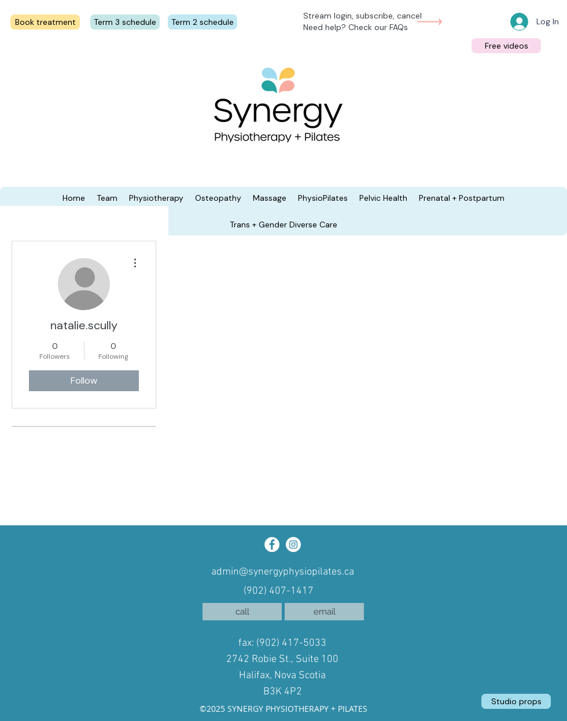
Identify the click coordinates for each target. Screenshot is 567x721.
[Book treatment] (45, 22)
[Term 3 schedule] (125, 22)
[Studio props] (516, 701)
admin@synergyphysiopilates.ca (282, 572)
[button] (74, 198)
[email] (324, 611)
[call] (242, 611)
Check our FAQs (378, 27)
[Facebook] (271, 544)
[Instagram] (293, 544)
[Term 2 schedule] (202, 22)
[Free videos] (506, 45)
